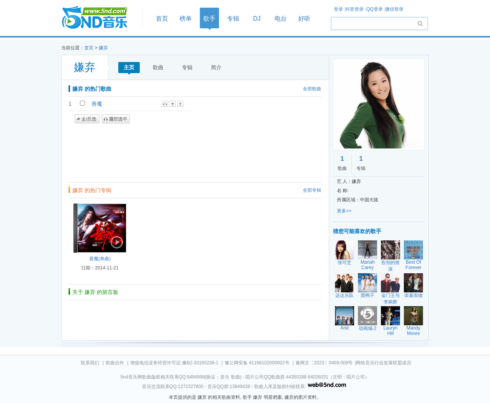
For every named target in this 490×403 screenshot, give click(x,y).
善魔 (96, 104)
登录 (338, 9)
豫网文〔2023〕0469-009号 (324, 362)
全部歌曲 (312, 88)
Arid (344, 328)
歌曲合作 (115, 362)
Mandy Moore (413, 330)
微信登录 (394, 9)
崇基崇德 (413, 295)
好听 (304, 18)
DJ (257, 18)
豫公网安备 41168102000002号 (257, 362)
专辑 (233, 18)
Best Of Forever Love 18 (413, 267)
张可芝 (344, 262)
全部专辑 (312, 190)
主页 (129, 67)
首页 (99, 17)
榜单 (186, 18)
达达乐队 (344, 295)
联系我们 (90, 362)
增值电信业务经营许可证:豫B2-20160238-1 (174, 362)
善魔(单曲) (100, 258)
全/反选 (87, 119)
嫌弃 (103, 48)
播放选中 (116, 119)
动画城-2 (368, 328)
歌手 (209, 18)
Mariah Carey (368, 264)
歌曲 (158, 67)
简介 (216, 67)
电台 (280, 18)
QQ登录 (374, 9)
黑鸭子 (367, 295)
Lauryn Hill (391, 330)
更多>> (344, 211)
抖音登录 (354, 9)
